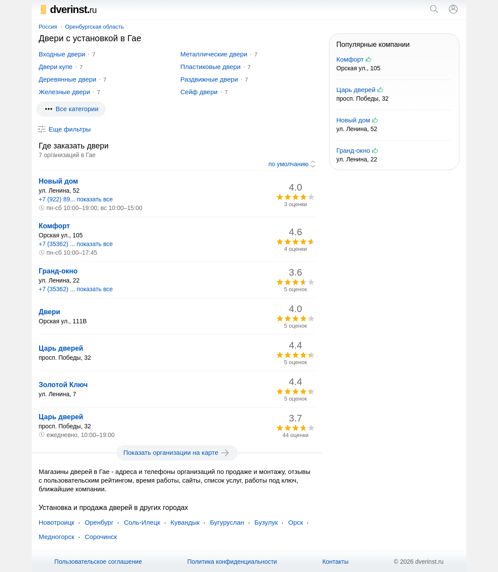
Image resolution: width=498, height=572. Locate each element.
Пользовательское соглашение (98, 561)
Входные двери (62, 54)
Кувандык (185, 522)
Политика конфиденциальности (232, 561)
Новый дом (58, 181)
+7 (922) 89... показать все (76, 199)
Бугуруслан (227, 522)
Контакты (335, 561)
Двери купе (56, 66)
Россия (48, 26)
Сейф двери (199, 91)
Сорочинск (101, 536)
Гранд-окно (58, 271)
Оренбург (99, 522)
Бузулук (266, 522)
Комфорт (54, 226)
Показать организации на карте (177, 452)
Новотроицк (56, 522)
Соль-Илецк (142, 522)
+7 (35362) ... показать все (76, 243)
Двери (49, 312)
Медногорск (56, 536)
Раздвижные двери (209, 79)
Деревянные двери (67, 79)
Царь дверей (61, 348)
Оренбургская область (94, 26)
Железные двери (64, 91)
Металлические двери (213, 54)
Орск (295, 522)
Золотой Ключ (63, 384)
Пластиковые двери (210, 66)
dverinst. (67, 9)
